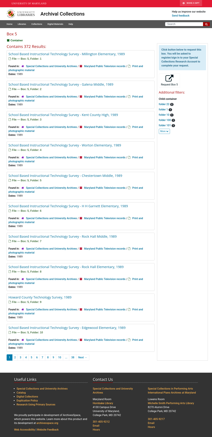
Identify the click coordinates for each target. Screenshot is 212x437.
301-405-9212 (101, 421)
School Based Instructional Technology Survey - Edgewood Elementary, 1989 (67, 327)
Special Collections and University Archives (51, 66)
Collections (36, 24)
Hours (96, 429)
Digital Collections (27, 396)
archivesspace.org (47, 423)
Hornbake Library (103, 403)
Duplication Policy (27, 400)
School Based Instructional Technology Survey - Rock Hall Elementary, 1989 (66, 267)
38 (72, 357)
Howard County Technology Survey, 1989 (40, 297)
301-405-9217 (156, 419)
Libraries (22, 24)
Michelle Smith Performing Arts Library (171, 403)
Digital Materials (55, 24)
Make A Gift (191, 3)
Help (71, 24)
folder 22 (164, 104)
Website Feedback (48, 429)
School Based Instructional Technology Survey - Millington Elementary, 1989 (66, 54)
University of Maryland (29, 3)
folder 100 (165, 120)
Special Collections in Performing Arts (170, 388)
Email (96, 425)
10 (59, 357)
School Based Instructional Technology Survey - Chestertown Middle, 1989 (65, 175)
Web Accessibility (24, 429)
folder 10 (164, 114)
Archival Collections (62, 14)
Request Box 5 (169, 80)
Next (82, 357)
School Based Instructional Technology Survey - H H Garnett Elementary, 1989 (68, 206)
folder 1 (164, 109)
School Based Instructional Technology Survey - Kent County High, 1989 (63, 115)
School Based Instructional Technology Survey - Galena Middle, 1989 (60, 84)
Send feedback (180, 15)
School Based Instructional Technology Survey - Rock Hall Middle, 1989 (62, 236)
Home (9, 24)
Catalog (21, 392)
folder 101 (165, 125)
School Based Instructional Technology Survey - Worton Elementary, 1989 (64, 145)
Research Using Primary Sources (36, 404)
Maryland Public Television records (105, 66)
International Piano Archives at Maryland (172, 392)
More (164, 131)
